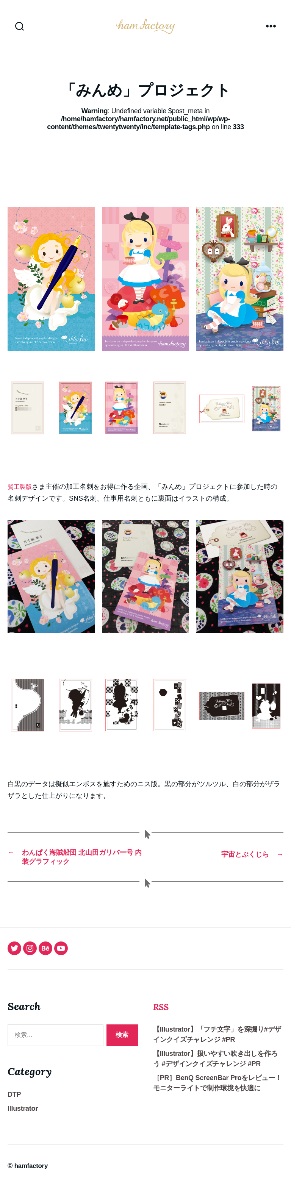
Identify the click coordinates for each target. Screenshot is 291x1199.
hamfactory (32, 1177)
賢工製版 (21, 498)
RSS (163, 1017)
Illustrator (23, 1120)
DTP (14, 1106)
